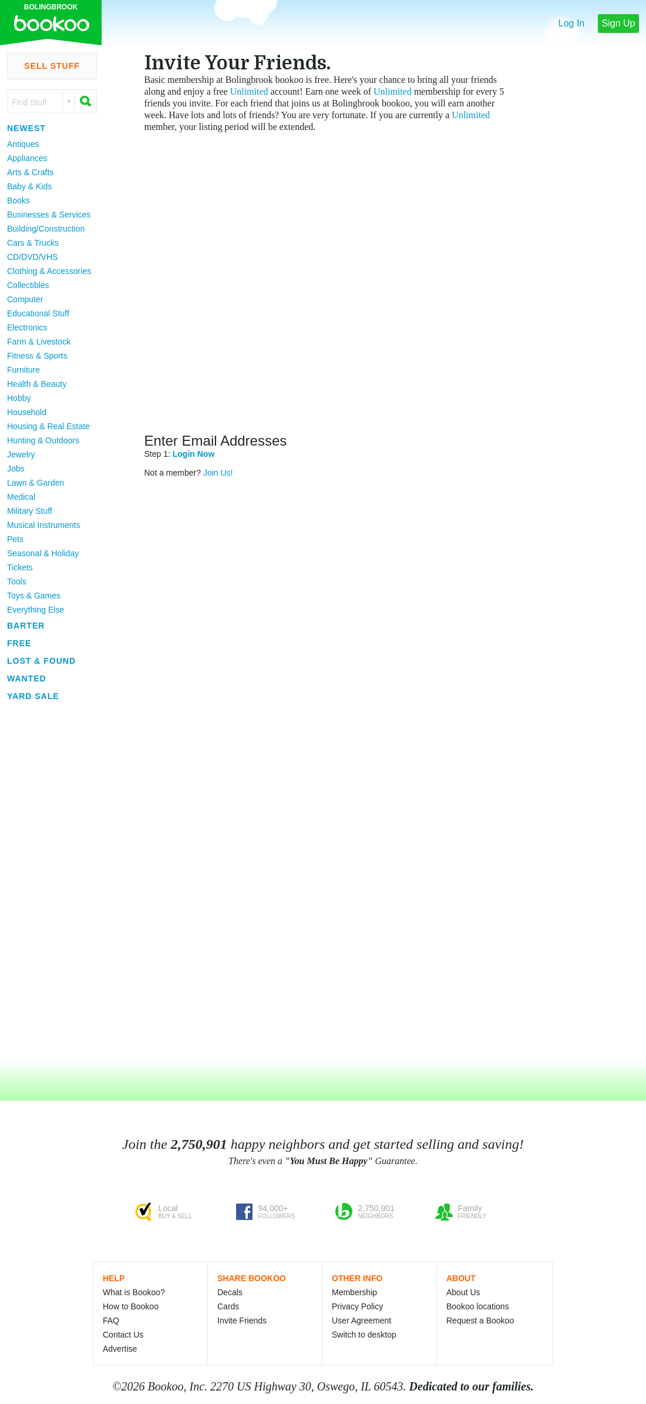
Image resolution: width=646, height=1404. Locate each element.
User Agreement (361, 1320)
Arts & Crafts (30, 172)
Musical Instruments (43, 525)
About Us (463, 1292)
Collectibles (28, 285)
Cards (228, 1306)
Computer (25, 299)
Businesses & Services (48, 214)
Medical (21, 497)
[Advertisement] (47, 881)
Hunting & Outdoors (43, 440)
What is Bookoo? (134, 1292)
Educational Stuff (38, 313)
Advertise (120, 1348)
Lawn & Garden (35, 482)
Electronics (27, 327)
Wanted (26, 678)
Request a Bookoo (480, 1320)
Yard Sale (33, 696)
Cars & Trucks (33, 243)
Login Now (194, 454)
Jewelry (21, 454)
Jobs (16, 468)
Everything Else (35, 609)
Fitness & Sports (37, 355)
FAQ (111, 1320)
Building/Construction (46, 228)
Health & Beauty (36, 384)
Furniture (23, 370)
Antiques (23, 144)
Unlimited (249, 91)
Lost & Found (41, 661)
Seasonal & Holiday (43, 553)
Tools (16, 581)
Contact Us (123, 1334)
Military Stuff (29, 511)
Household (26, 412)
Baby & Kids (29, 186)
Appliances (27, 158)
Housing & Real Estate (48, 426)
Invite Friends (242, 1320)
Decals (230, 1292)
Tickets (20, 567)
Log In (571, 23)
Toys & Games (33, 595)
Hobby (19, 398)
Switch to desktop (364, 1334)
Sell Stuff (52, 66)
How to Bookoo (131, 1306)
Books (18, 200)
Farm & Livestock (38, 341)
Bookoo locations (477, 1306)
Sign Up (618, 23)
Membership (354, 1292)
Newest (26, 128)
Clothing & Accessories (49, 271)
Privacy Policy (357, 1306)
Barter (26, 625)
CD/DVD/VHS (32, 257)
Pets (15, 539)
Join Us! (218, 472)
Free (19, 643)
